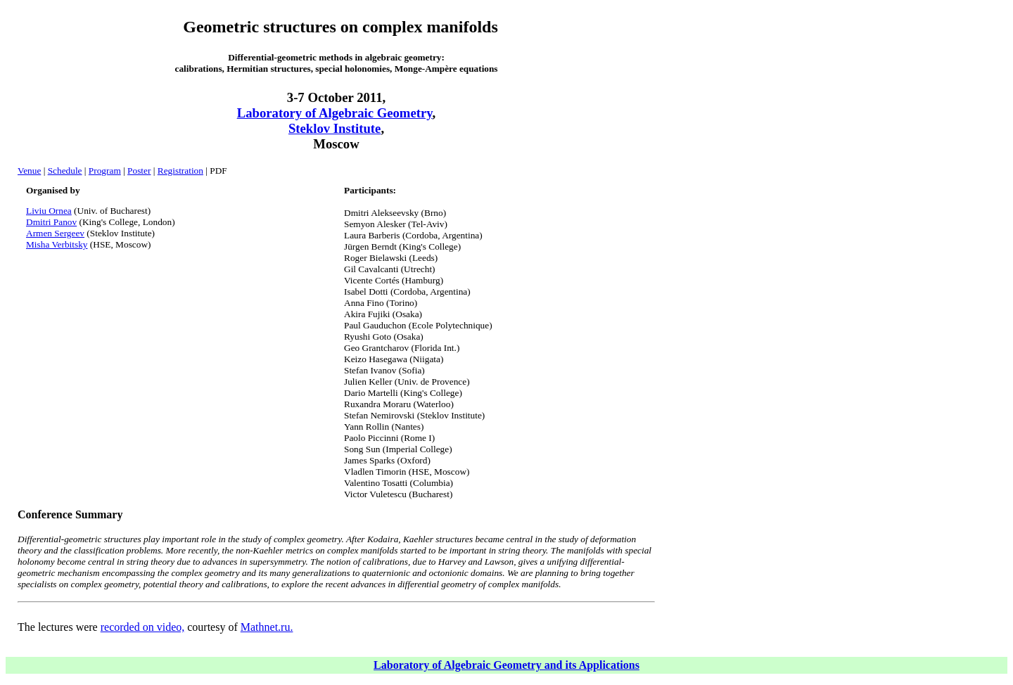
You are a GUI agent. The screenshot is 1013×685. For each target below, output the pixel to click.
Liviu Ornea (49, 210)
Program (105, 170)
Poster (139, 170)
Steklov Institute (334, 128)
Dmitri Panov (51, 222)
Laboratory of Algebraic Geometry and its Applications (506, 665)
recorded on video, (143, 627)
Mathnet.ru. (267, 627)
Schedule (65, 170)
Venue (29, 170)
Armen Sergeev (55, 233)
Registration (180, 170)
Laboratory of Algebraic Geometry (335, 112)
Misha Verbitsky (57, 244)
